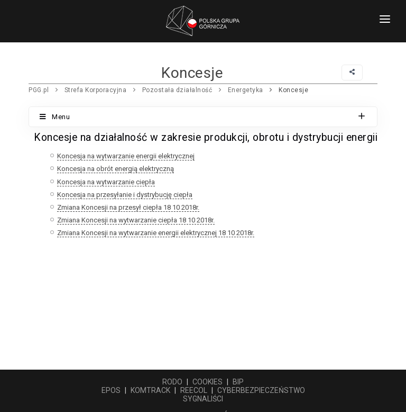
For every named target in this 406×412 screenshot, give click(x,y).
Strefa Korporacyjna (95, 90)
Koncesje (293, 90)
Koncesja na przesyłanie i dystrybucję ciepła (124, 195)
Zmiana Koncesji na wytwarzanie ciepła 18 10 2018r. (136, 220)
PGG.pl (39, 90)
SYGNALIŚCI (203, 399)
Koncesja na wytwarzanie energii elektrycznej (126, 156)
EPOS (111, 390)
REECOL (193, 390)
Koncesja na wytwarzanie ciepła (106, 182)
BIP (238, 382)
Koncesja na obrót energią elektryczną (115, 169)
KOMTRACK (150, 390)
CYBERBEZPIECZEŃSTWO (261, 390)
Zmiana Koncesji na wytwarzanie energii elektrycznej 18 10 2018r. (155, 233)
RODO (172, 382)
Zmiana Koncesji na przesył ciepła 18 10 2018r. (128, 207)
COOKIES (207, 382)
